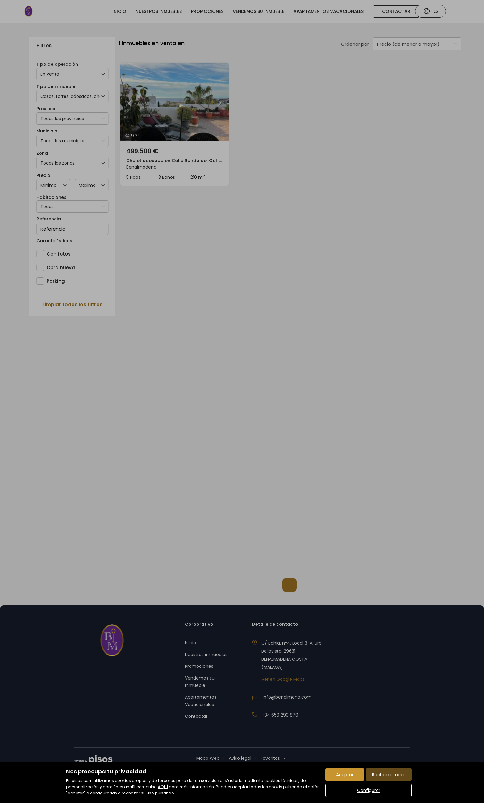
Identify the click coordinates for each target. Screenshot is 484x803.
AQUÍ (163, 787)
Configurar (368, 790)
